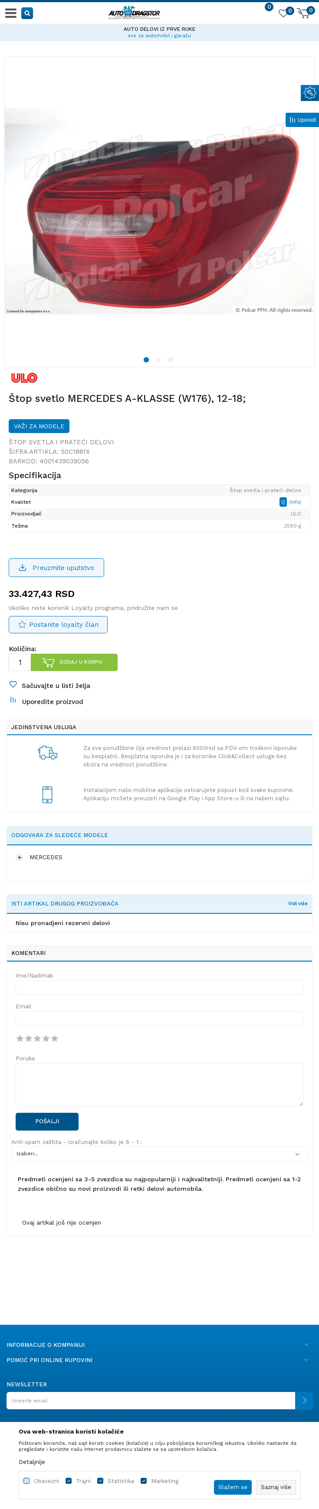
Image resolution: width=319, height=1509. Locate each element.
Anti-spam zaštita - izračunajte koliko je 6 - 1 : (76, 1142)
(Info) (295, 502)
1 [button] (147, 361)
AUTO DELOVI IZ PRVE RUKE (159, 29)
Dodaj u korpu (81, 662)
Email (23, 1006)
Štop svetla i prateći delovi (61, 442)
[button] (27, 13)
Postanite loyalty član (64, 625)
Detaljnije (32, 1461)
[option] (159, 31)
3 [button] (172, 361)
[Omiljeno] (283, 14)
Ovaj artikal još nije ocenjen (61, 1222)
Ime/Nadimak (34, 975)
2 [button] (159, 361)
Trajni (83, 1481)
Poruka (25, 1058)
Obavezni (46, 1481)
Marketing (164, 1481)
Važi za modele (39, 426)
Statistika (121, 1481)
